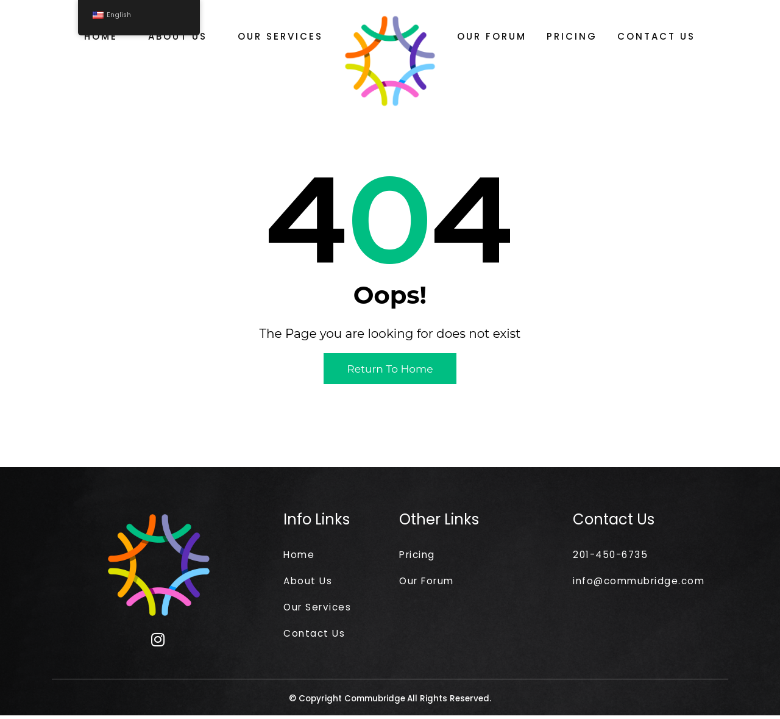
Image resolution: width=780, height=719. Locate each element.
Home (101, 36)
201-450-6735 (613, 555)
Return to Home (390, 369)
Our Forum (491, 36)
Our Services (280, 36)
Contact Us (656, 36)
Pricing (572, 36)
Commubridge (375, 702)
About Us (177, 36)
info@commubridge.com (642, 581)
